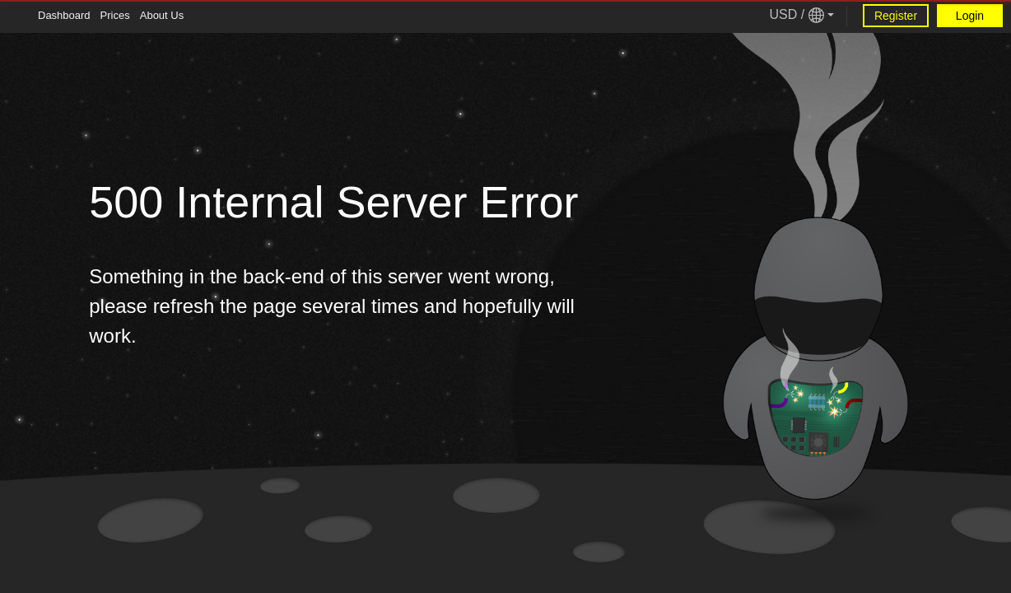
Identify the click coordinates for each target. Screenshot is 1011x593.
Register (895, 15)
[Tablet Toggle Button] (16, 16)
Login (970, 15)
